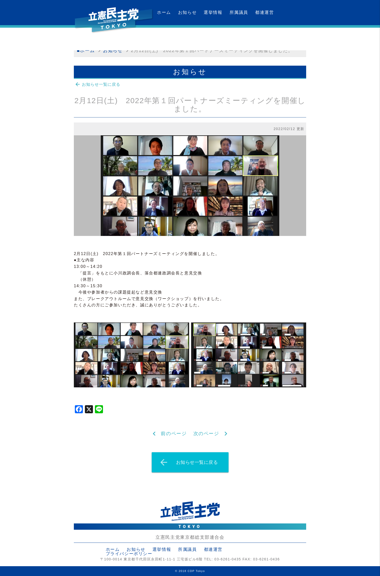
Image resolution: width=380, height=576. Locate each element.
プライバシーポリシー (129, 554)
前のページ (174, 433)
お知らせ (187, 12)
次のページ (206, 433)
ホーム (164, 12)
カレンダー (168, 37)
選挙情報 (213, 12)
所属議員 (239, 12)
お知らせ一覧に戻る (97, 84)
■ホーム (86, 50)
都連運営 (264, 12)
